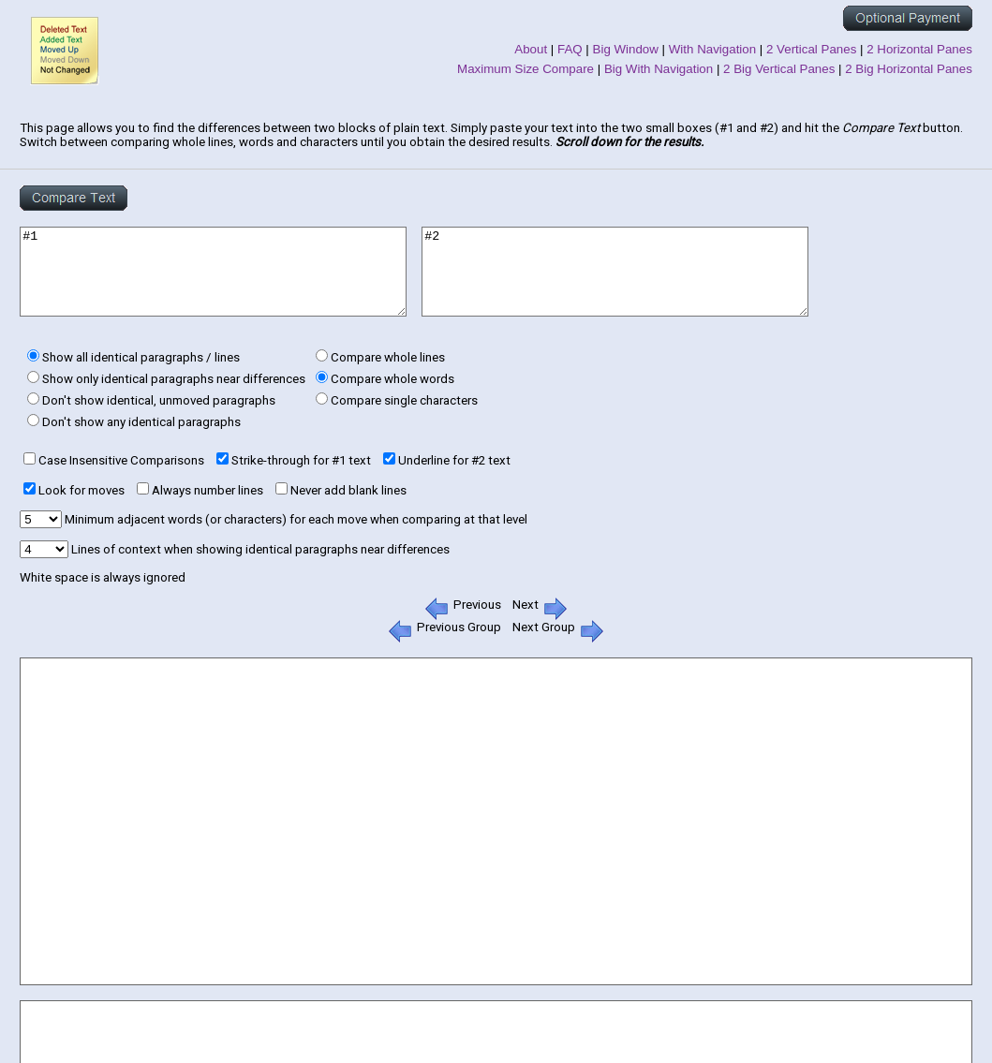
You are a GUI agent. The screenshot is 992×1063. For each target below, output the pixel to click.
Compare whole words (392, 379)
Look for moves (81, 490)
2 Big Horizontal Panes (908, 69)
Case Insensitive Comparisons (121, 460)
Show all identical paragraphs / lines (141, 357)
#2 (615, 272)
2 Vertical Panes (811, 49)
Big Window (626, 49)
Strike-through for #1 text (301, 460)
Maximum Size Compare (525, 69)
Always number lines (207, 490)
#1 (213, 272)
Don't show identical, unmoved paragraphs (158, 400)
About (530, 49)
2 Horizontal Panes (919, 49)
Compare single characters (404, 400)
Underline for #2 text (454, 460)
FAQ (570, 49)
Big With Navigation (658, 69)
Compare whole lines (388, 357)
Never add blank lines (348, 490)
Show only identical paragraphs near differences (173, 379)
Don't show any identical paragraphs (141, 422)
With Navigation (712, 49)
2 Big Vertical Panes (779, 69)
